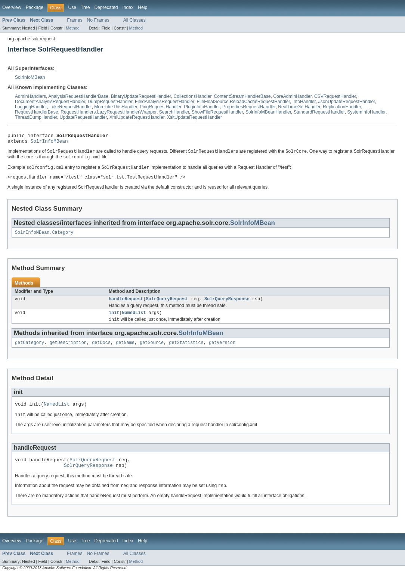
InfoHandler (304, 101)
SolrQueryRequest (167, 304)
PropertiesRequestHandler (249, 106)
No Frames (98, 20)
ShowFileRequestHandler (217, 112)
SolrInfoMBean (30, 77)
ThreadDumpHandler (36, 117)
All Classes (134, 20)
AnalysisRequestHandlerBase (78, 96)
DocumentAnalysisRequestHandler (50, 101)
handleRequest (126, 304)
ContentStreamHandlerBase (242, 96)
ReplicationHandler (342, 106)
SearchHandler (174, 112)
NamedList (134, 319)
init (114, 319)
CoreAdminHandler (292, 96)
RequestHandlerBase (36, 112)
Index (127, 7)
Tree (85, 7)
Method (72, 28)
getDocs (101, 350)
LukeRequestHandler (70, 106)
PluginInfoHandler (202, 106)
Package (34, 7)
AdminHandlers (30, 96)
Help (142, 7)
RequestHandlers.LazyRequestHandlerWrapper (109, 112)
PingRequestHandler (161, 106)
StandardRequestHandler (319, 112)
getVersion (222, 350)
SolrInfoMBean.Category (44, 237)
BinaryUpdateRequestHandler (141, 96)
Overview (11, 7)
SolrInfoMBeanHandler (268, 112)
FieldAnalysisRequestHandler (164, 101)
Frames (74, 20)
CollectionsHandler (192, 96)
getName (125, 350)
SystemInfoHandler (366, 112)
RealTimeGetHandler (299, 106)
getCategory (29, 350)
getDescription (68, 350)
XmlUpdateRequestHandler (136, 117)
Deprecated (106, 7)
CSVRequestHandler (335, 96)
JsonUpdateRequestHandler (346, 101)
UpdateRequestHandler (83, 117)
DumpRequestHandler (110, 101)
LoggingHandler (31, 106)
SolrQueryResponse (227, 304)
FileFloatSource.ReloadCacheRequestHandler (243, 101)
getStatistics (186, 350)
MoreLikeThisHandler (115, 106)
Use (72, 7)
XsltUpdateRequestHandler (194, 117)
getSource (152, 350)
